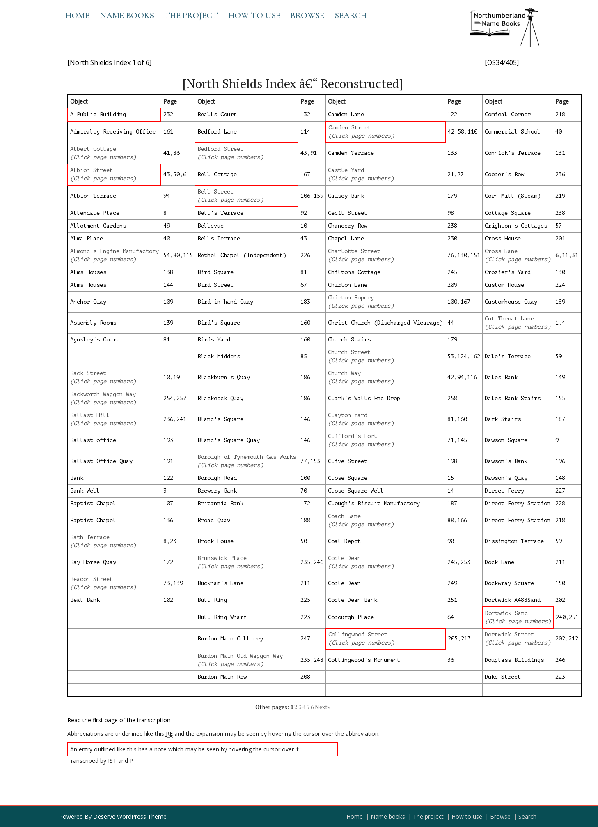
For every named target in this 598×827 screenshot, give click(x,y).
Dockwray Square (509, 583)
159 (318, 196)
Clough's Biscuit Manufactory (374, 503)
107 (168, 503)
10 (303, 226)
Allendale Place (94, 213)
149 (560, 377)
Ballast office (93, 440)
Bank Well (85, 491)
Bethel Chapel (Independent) (241, 255)
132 (305, 114)
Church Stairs (349, 339)
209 (452, 285)
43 (303, 153)
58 (461, 132)
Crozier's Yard (508, 272)
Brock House (215, 541)
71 (450, 440)
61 (186, 174)
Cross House (503, 238)
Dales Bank (501, 377)
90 (450, 541)
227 (560, 491)
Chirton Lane (347, 285)
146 (305, 419)
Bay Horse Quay (93, 562)
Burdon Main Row (222, 677)
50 (176, 174)
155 (560, 398)
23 (173, 541)
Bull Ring (212, 600)
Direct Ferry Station (517, 503)
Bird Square (215, 272)
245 (452, 272)
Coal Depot (344, 541)
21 (450, 174)
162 (475, 356)
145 (462, 440)
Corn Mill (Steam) (513, 196)
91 (313, 153)
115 (188, 255)
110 (472, 132)
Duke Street (503, 677)
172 (305, 503)
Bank (76, 478)
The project (191, 15)
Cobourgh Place (351, 617)
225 (305, 600)
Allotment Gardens (98, 226)
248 (318, 660)
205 (453, 639)
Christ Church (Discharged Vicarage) (385, 323)
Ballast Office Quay (101, 461)
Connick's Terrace (513, 153)
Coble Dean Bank (352, 600)
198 (452, 461)
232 (168, 114)
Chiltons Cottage (354, 272)
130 (462, 255)
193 (168, 440)
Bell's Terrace (220, 213)
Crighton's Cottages (516, 226)
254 (168, 398)
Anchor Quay (88, 302)
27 (460, 174)
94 (166, 196)
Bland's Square (220, 419)
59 (558, 356)
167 (305, 174)
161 (168, 132)
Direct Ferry (504, 491)
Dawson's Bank (506, 461)
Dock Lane (499, 562)
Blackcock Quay (220, 398)
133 (452, 153)
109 (168, 302)
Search (351, 15)
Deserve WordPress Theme (130, 816)
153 (315, 461)
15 (450, 478)
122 (452, 114)
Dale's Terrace (508, 356)
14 (450, 491)
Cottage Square (508, 213)
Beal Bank (85, 600)
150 (560, 583)
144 (168, 285)
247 (305, 639)
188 (305, 520)
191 (168, 461)
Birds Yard (213, 339)
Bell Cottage (217, 174)
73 (166, 583)
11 (565, 255)
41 (166, 153)
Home (77, 15)
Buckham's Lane (220, 583)
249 (452, 583)
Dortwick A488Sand (513, 600)
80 (176, 255)
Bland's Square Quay (228, 440)
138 (168, 272)
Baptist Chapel (93, 503)
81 (303, 272)
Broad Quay (213, 520)
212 (573, 639)
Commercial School (513, 132)
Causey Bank (346, 196)
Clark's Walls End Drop (364, 398)
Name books (127, 15)
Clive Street (347, 461)
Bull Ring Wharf (222, 617)
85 (303, 356)
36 (450, 660)
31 (575, 255)
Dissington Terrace (514, 541)
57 (558, 226)
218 (560, 114)
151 (475, 255)
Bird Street (215, 285)
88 (450, 520)
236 (560, 174)
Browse (307, 15)
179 (452, 196)
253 (465, 562)
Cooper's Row (504, 174)
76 (450, 255)
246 (318, 562)
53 (450, 356)
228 (560, 503)
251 (452, 600)
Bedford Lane (217, 132)
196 (560, 461)
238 (560, 213)
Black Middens (218, 356)
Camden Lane (346, 114)
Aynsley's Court (94, 339)
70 (303, 491)
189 (560, 302)
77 (303, 461)
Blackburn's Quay (223, 377)
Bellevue (210, 226)
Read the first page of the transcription (118, 720)
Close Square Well (356, 491)
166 (462, 520)
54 (166, 255)
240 (561, 617)
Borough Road (217, 478)
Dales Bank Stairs (513, 398)
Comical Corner (508, 114)
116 (472, 377)
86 (176, 153)
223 (305, 617)
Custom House (504, 285)
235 (305, 562)
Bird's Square (218, 323)
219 (560, 196)
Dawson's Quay (506, 478)
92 (303, 213)
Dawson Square (506, 440)
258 (452, 398)
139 (168, 323)
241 (181, 419)
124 (462, 356)
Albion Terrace (93, 196)
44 (450, 323)
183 (305, 302)
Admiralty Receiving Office (113, 132)
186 (305, 377)
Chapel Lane (346, 238)
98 (450, 213)
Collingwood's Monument (364, 660)
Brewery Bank (217, 491)
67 (303, 285)
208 (305, 677)
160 (305, 323)
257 (181, 398)
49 (166, 226)
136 (168, 520)
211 (560, 562)
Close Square (347, 478)
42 (451, 132)
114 (305, 132)
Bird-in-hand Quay (225, 302)
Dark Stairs (503, 419)
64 (450, 617)
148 (560, 478)
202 (560, 600)
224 (560, 285)
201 (560, 238)
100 (452, 302)
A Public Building (98, 114)
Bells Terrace (218, 238)
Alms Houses (88, 272)
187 (560, 419)
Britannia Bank (220, 503)
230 (452, 238)
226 (305, 255)
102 (168, 600)
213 (466, 639)
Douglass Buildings (514, 660)
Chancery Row (347, 226)
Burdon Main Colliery (230, 639)
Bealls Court (217, 114)
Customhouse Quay (511, 302)
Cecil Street (347, 213)
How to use (254, 15)
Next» (322, 707)
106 (305, 196)
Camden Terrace (351, 153)
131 (560, 153)
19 (176, 377)
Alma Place (86, 238)
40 (558, 132)
